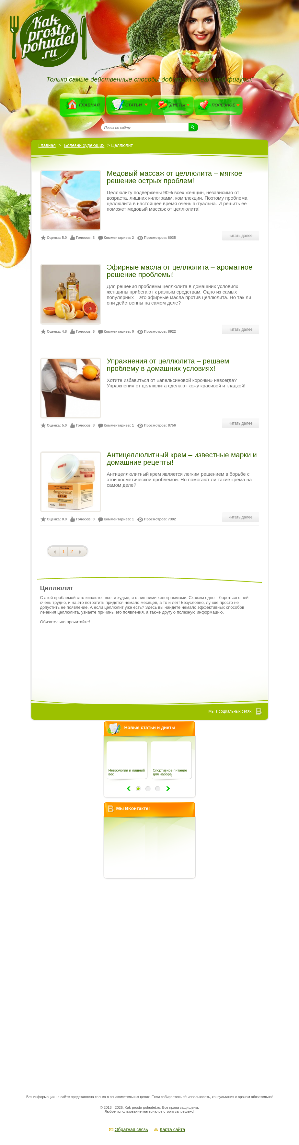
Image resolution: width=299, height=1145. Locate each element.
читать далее (241, 235)
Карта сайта (172, 1129)
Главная (89, 105)
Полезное (223, 105)
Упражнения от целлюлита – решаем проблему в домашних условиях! (168, 364)
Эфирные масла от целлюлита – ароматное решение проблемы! (180, 271)
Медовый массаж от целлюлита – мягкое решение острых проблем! (174, 177)
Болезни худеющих (84, 145)
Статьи (133, 105)
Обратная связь (131, 1129)
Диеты (177, 105)
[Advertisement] (152, 980)
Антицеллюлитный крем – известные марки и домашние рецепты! (182, 458)
